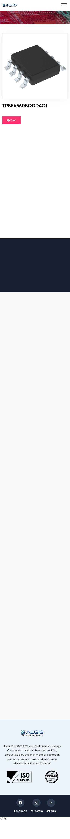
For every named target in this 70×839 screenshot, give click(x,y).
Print (11, 120)
